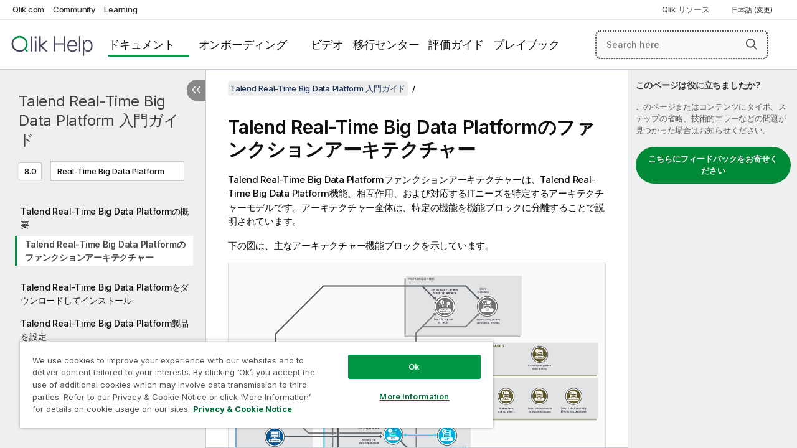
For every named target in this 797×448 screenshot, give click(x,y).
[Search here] (682, 45)
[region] (251, 379)
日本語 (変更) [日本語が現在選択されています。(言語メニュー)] (753, 10)
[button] (751, 44)
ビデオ (327, 44)
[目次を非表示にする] (196, 90)
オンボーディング (243, 44)
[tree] (102, 289)
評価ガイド (456, 44)
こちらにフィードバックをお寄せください (713, 165)
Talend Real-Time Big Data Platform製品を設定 (105, 330)
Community (74, 9)
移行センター (386, 44)
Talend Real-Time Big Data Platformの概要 (105, 218)
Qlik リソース (686, 9)
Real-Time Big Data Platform (110, 171)
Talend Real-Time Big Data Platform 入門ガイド (99, 120)
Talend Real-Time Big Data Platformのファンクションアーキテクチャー (105, 251)
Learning (120, 9)
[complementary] (712, 259)
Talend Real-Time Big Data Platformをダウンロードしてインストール (105, 294)
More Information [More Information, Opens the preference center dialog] (405, 387)
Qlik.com (28, 9)
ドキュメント (141, 44)
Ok (404, 357)
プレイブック (526, 44)
